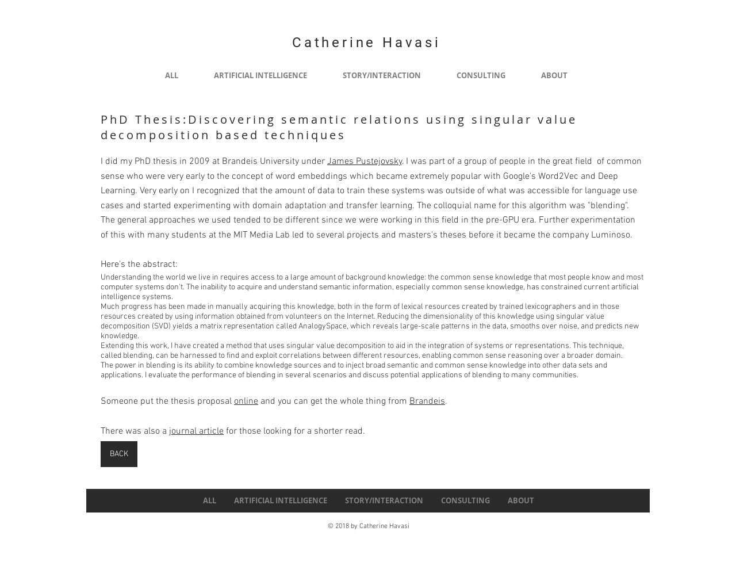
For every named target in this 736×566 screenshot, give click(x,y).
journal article (196, 431)
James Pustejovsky (364, 161)
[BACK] (119, 454)
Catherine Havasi (366, 43)
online (246, 401)
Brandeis (427, 401)
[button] (260, 75)
